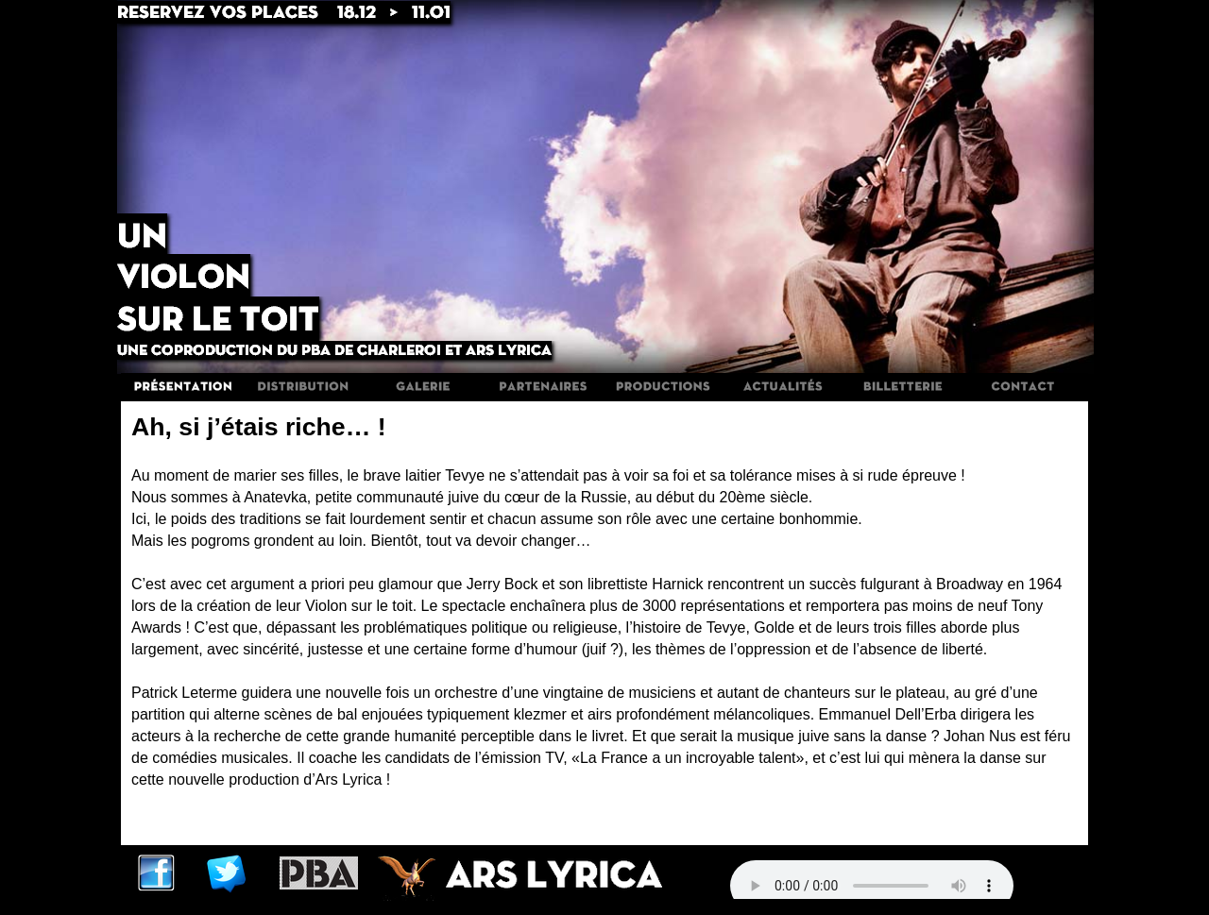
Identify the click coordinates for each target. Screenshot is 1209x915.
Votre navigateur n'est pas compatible (871, 885)
